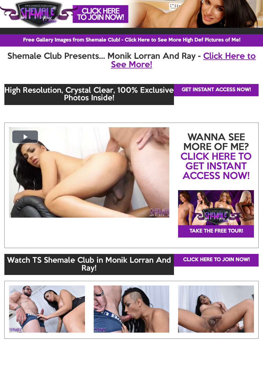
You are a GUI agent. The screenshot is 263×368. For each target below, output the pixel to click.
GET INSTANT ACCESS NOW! (216, 90)
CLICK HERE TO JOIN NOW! (216, 260)
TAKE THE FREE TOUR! (216, 231)
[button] (25, 136)
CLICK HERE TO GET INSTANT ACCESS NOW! (216, 167)
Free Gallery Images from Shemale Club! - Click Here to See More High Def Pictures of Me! (131, 40)
